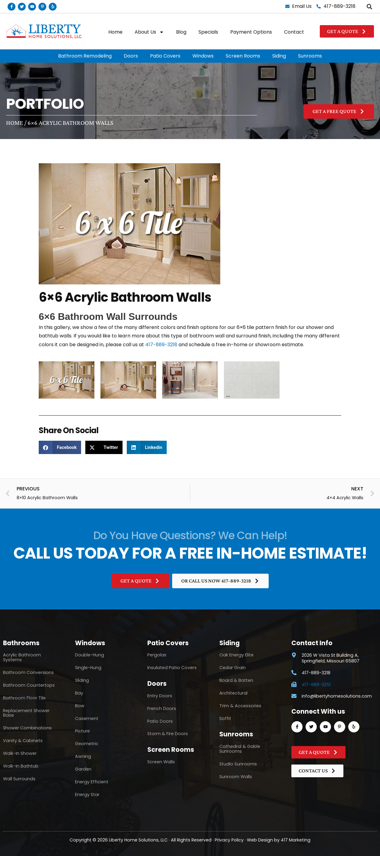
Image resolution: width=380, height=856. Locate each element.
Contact (294, 31)
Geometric (86, 744)
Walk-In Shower (20, 753)
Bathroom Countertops (29, 685)
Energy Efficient (91, 782)
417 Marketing (296, 840)
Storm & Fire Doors (167, 734)
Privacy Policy (229, 840)
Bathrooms (21, 643)
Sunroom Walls (235, 777)
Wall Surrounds (19, 779)
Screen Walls (161, 762)
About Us (149, 32)
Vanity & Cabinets (23, 741)
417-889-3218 (161, 344)
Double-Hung (89, 655)
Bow (79, 706)
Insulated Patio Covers (172, 668)
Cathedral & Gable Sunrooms (239, 748)
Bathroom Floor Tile (24, 698)
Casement (86, 718)
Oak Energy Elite (236, 655)
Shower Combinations (27, 728)
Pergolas (156, 655)
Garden (83, 769)
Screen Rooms (243, 55)
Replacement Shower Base (26, 713)
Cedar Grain (232, 668)
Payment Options (251, 31)
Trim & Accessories (240, 706)
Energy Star (87, 794)
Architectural (233, 693)
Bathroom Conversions (28, 672)
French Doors (161, 708)
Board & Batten (236, 680)
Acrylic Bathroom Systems (22, 657)
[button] (370, 7)
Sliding (82, 680)
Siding (279, 55)
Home (115, 31)
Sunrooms (310, 55)
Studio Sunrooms (238, 764)
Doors (131, 55)
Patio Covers (165, 55)
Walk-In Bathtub (20, 766)
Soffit (225, 718)
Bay (79, 693)
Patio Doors (160, 721)
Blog (181, 31)
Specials (208, 31)
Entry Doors (159, 696)
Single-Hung (88, 668)
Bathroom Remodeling (85, 55)
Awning (83, 756)
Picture (82, 731)
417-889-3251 (316, 685)
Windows (203, 55)
